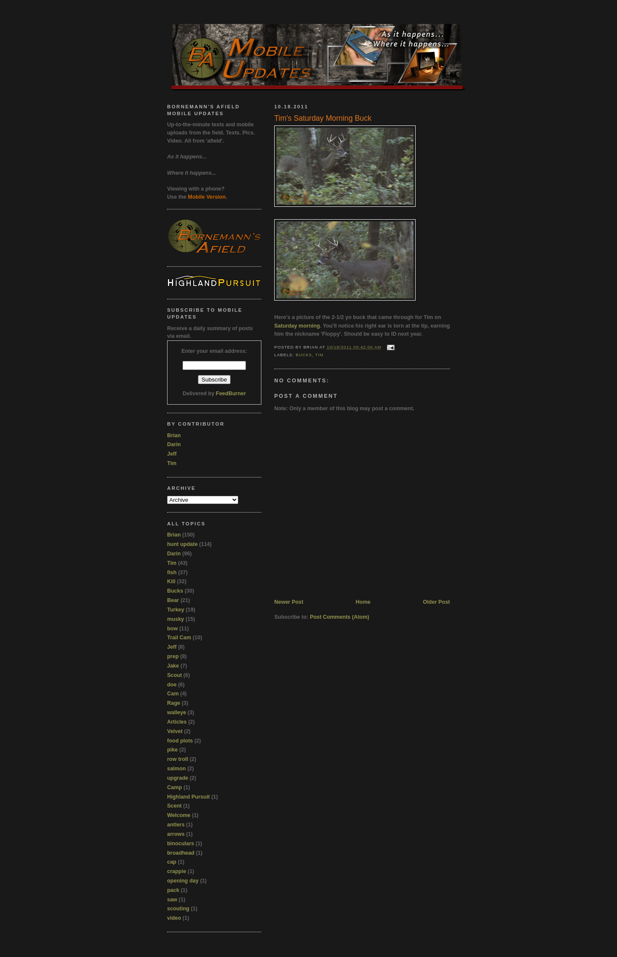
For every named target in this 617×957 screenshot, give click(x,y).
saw (172, 900)
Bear (173, 600)
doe (172, 685)
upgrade (177, 778)
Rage (173, 703)
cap (172, 862)
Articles (177, 722)
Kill (171, 581)
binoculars (180, 844)
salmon (176, 769)
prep (173, 656)
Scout (174, 675)
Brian (174, 435)
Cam (173, 694)
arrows (176, 834)
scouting (178, 909)
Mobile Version (207, 197)
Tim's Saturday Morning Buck (322, 118)
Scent (174, 806)
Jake (173, 666)
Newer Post (288, 602)
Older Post (436, 602)
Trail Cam (179, 638)
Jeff (172, 454)
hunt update (182, 544)
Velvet (175, 731)
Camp (174, 787)
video (174, 918)
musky (175, 619)
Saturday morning (297, 326)
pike (172, 750)
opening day (182, 881)
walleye (176, 713)
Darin (174, 444)
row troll (177, 759)
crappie (176, 871)
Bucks (304, 354)
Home (363, 602)
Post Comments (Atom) (339, 617)
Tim (319, 354)
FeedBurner (231, 394)
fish (172, 572)
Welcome (179, 815)
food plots (180, 741)
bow (172, 629)
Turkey (175, 610)
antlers (176, 825)
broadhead (181, 853)
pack (173, 890)
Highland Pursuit (188, 797)
